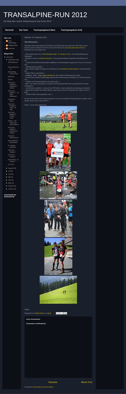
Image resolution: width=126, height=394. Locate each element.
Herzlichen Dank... (11, 100)
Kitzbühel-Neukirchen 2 (13, 137)
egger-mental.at (48, 75)
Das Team (23, 30)
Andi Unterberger (12, 42)
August (10, 168)
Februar (11, 186)
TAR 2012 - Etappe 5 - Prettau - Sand (12, 115)
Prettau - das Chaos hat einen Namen (13, 122)
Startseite (9, 30)
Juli (9, 171)
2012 (8, 57)
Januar (10, 189)
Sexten (10, 79)
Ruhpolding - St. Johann (13, 160)
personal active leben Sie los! (75, 48)
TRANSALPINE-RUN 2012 (45, 15)
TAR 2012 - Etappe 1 (12, 156)
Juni (9, 174)
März (10, 183)
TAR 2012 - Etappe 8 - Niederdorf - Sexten (13, 85)
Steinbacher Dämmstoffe (69, 69)
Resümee (11, 76)
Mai (9, 177)
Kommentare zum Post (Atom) (43, 387)
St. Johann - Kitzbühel (12, 146)
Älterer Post (86, 382)
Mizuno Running (45, 58)
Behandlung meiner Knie (13, 73)
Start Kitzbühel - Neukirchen (13, 141)
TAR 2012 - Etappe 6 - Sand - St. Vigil (12, 106)
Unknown (11, 48)
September (12, 60)
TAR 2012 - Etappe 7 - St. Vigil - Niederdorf (13, 93)
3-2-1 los (11, 164)
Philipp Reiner (13, 45)
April (10, 180)
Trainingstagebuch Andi (71, 30)
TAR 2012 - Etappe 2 (12, 151)
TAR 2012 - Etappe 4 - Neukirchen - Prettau (13, 130)
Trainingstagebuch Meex (44, 30)
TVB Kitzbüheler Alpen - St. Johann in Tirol (56, 54)
